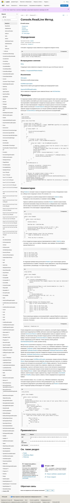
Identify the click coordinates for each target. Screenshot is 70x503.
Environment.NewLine (31, 333)
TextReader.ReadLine (32, 350)
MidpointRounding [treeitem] (7, 398)
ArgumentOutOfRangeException (29, 89)
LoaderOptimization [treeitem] (7, 362)
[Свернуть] (17, 14)
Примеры (24, 28)
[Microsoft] (2, 2)
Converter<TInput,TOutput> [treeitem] (9, 81)
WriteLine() (26, 457)
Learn (22, 15)
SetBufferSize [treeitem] (8, 28)
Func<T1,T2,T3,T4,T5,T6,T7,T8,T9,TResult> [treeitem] (10, 201)
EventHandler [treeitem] (6, 142)
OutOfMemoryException (27, 83)
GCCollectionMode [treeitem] (7, 239)
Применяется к (25, 31)
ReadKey (29, 374)
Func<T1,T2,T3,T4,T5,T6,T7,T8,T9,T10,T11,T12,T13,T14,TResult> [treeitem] (10, 222)
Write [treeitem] (6, 46)
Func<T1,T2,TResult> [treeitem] (7, 177)
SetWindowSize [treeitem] (8, 43)
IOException (24, 78)
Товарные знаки (46, 502)
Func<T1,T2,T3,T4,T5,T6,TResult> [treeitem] (10, 188)
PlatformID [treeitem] (5, 463)
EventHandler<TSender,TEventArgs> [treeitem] (10, 148)
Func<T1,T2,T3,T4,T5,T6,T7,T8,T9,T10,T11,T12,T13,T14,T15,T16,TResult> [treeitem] (10, 233)
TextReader (30, 348)
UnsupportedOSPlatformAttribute (34, 70)
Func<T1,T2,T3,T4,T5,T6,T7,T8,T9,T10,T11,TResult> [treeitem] (10, 209)
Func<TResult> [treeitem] (6, 172)
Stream (22, 361)
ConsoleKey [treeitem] (5, 61)
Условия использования (35, 502)
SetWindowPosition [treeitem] (9, 41)
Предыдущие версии (18, 500)
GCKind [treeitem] (4, 244)
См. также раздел (26, 33)
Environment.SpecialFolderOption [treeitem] (10, 135)
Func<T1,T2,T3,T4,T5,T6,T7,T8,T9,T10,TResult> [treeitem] (10, 205)
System (32, 40)
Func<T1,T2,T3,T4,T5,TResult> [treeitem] (9, 185)
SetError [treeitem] (7, 33)
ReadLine (26, 191)
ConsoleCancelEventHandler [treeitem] (9, 56)
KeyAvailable (62, 372)
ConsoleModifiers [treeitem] (6, 66)
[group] (44, 150)
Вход (67, 1)
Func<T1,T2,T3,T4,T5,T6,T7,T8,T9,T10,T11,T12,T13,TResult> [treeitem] (10, 217)
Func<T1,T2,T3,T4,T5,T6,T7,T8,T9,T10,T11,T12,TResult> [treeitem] (10, 213)
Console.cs (30, 44)
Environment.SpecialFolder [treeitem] (8, 132)
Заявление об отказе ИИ (6, 500)
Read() (25, 453)
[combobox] (9, 17)
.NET (27, 15)
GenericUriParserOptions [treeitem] (8, 255)
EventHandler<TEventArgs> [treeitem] (9, 145)
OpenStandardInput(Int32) (27, 341)
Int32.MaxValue (56, 91)
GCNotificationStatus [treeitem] (7, 249)
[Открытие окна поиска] (64, 2)
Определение (25, 26)
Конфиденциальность (46, 500)
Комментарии (25, 29)
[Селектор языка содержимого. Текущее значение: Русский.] (4, 497)
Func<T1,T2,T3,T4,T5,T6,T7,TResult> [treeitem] (10, 192)
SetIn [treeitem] (6, 36)
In (67, 346)
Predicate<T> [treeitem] (6, 468)
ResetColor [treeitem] (7, 26)
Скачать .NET (64, 5)
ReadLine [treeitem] (7, 23)
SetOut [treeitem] (6, 38)
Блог (26, 500)
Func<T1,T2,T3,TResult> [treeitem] (8, 180)
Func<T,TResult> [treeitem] (6, 174)
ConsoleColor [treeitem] (6, 58)
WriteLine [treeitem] (7, 48)
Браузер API (33, 15)
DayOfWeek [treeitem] (5, 96)
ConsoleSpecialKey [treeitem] (7, 68)
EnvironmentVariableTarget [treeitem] (8, 137)
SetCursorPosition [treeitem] (9, 31)
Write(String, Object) (28, 455)
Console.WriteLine (31, 110)
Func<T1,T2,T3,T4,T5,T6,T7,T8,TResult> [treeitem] (10, 196)
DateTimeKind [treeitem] (6, 91)
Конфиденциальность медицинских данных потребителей (14, 502)
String (22, 64)
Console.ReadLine (39, 106)
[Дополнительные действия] (67, 15)
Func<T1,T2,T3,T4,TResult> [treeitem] (9, 182)
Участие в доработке (34, 500)
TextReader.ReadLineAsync (56, 350)
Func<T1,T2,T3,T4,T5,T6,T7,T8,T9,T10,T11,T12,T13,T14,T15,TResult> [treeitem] (10, 227)
